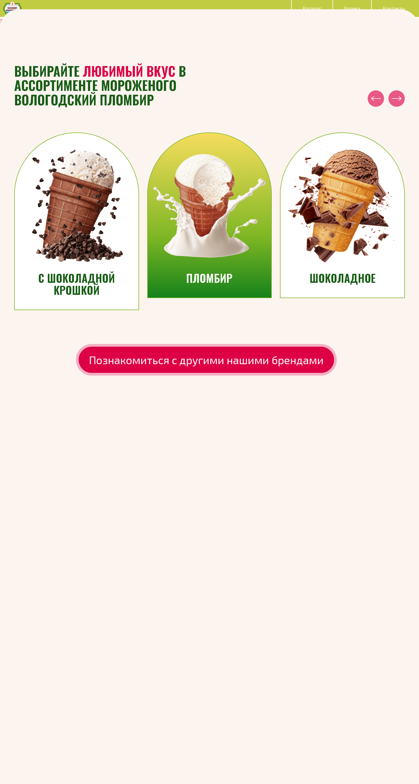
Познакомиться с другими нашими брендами (206, 359)
